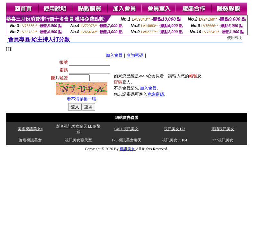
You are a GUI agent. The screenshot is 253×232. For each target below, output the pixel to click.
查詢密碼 (135, 55)
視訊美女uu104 (174, 140)
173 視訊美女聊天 (126, 140)
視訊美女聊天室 (78, 140)
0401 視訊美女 (126, 129)
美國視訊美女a (30, 129)
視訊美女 (128, 149)
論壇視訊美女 (30, 140)
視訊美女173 (174, 129)
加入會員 (114, 55)
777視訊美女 (222, 140)
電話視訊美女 (222, 129)
